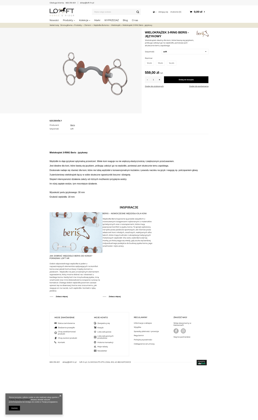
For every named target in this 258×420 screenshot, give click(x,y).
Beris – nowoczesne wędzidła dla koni (125, 265)
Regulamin (139, 387)
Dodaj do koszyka (186, 80)
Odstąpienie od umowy (144, 396)
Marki (97, 20)
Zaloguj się (163, 12)
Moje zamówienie (64, 369)
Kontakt (61, 394)
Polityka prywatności (143, 392)
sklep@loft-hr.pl (87, 3)
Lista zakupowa (104, 384)
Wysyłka (137, 379)
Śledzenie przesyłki (66, 380)
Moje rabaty (102, 399)
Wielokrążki (116, 25)
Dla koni (87, 25)
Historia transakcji (105, 394)
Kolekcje (83, 20)
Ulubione (175, 12)
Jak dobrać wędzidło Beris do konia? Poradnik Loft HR (71, 309)
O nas (135, 20)
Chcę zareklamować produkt (67, 385)
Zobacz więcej (62, 348)
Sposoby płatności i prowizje (146, 383)
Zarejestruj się (103, 375)
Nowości (54, 20)
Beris (72, 125)
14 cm (171, 63)
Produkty (68, 20)
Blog (125, 20)
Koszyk (100, 380)
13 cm (160, 63)
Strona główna (66, 25)
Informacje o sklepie (143, 375)
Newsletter (102, 403)
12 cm (149, 63)
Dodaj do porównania (199, 86)
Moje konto (101, 369)
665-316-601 (71, 3)
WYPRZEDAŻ (111, 20)
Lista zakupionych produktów (105, 389)
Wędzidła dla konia (101, 25)
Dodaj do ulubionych (154, 86)
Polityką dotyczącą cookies (19, 400)
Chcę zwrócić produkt (67, 390)
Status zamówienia (66, 375)
